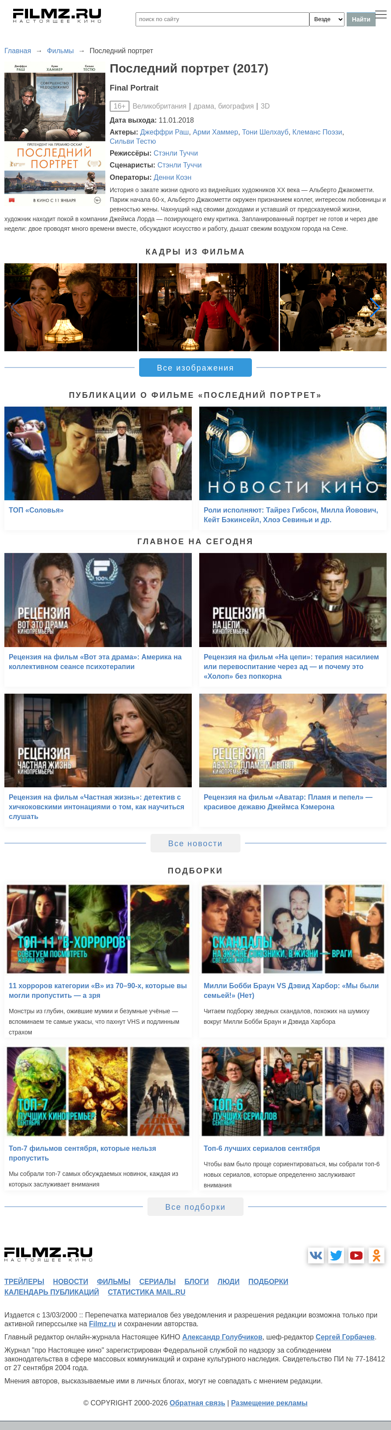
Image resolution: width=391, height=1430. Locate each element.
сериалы (157, 1281)
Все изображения (195, 368)
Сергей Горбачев (345, 1337)
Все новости (195, 843)
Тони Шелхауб (265, 132)
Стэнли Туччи (176, 153)
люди (229, 1281)
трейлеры (24, 1281)
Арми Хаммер (215, 132)
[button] (375, 307)
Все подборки (195, 1207)
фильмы (113, 1281)
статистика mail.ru (147, 1292)
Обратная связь (198, 1403)
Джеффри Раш (164, 132)
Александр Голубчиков (222, 1337)
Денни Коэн (172, 177)
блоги (196, 1281)
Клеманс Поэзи (317, 132)
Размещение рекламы (269, 1403)
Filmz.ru (102, 1324)
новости (70, 1281)
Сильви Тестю (133, 141)
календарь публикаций (51, 1292)
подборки (268, 1281)
